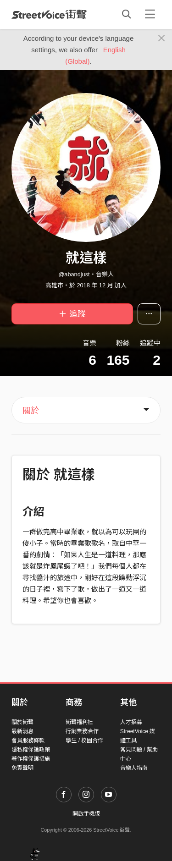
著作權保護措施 (30, 759)
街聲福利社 (79, 722)
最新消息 (22, 731)
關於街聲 (22, 722)
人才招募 (131, 722)
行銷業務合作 (82, 731)
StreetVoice (49, 14)
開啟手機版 (86, 814)
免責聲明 (22, 768)
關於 (30, 410)
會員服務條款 (27, 740)
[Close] (161, 38)
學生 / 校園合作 (84, 740)
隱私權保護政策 (30, 749)
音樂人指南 (134, 768)
